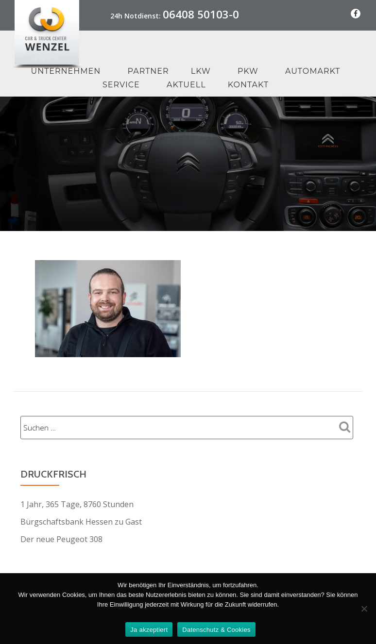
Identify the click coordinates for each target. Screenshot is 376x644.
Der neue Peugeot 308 (61, 539)
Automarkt (313, 71)
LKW (201, 71)
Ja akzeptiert (149, 629)
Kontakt (248, 84)
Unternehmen (66, 71)
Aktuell (186, 84)
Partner (148, 71)
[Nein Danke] (364, 608)
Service (121, 84)
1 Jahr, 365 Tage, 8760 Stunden (77, 504)
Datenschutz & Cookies (216, 629)
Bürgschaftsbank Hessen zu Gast (81, 521)
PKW (248, 71)
